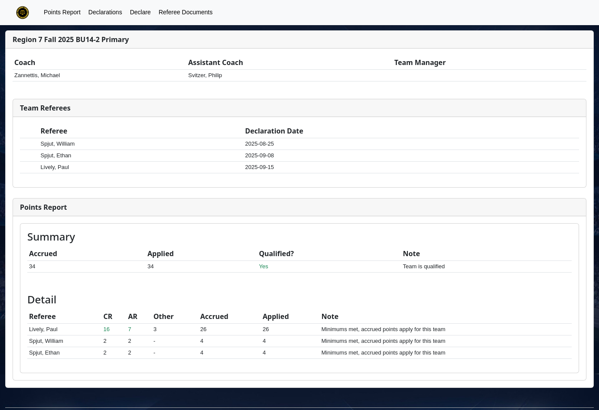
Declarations (105, 12)
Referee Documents (186, 12)
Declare (140, 12)
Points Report (62, 12)
